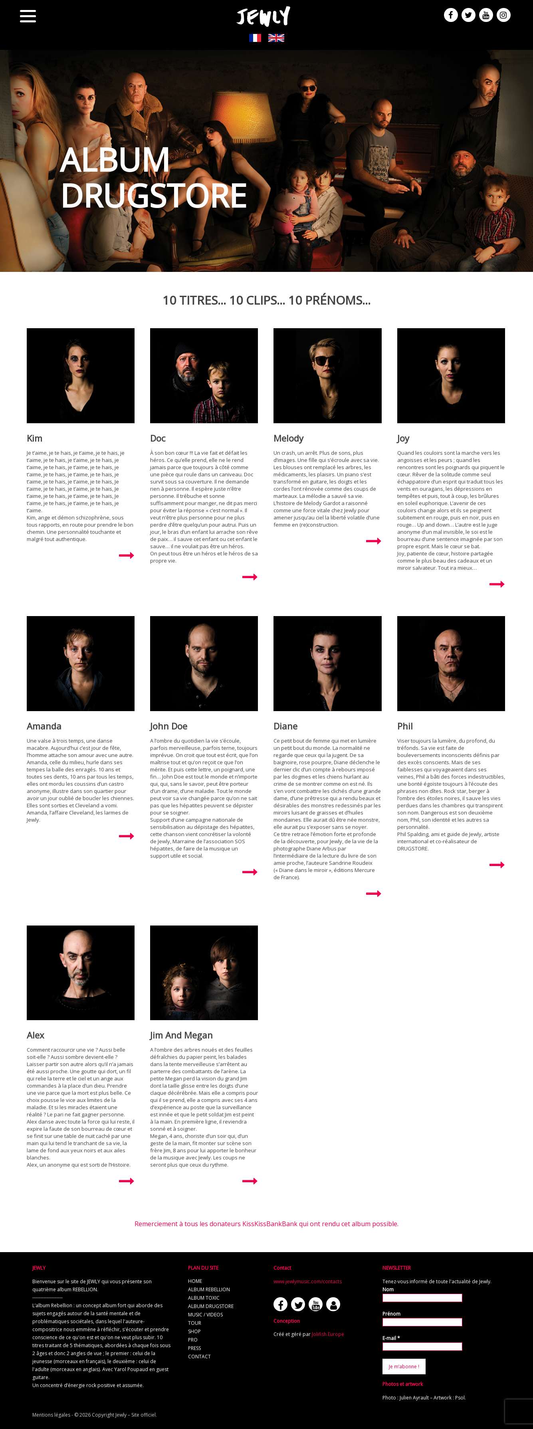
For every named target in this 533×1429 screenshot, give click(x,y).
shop (194, 1331)
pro (193, 1339)
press (194, 1348)
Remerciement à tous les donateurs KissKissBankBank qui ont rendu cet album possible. (266, 1223)
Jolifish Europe (328, 1334)
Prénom (391, 1313)
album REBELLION (209, 1289)
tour (194, 1323)
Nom (388, 1289)
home (195, 1281)
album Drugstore (211, 1306)
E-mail (391, 1338)
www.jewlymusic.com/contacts (307, 1281)
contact (199, 1356)
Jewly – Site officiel (135, 1414)
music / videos (205, 1314)
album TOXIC (204, 1297)
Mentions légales (51, 1414)
